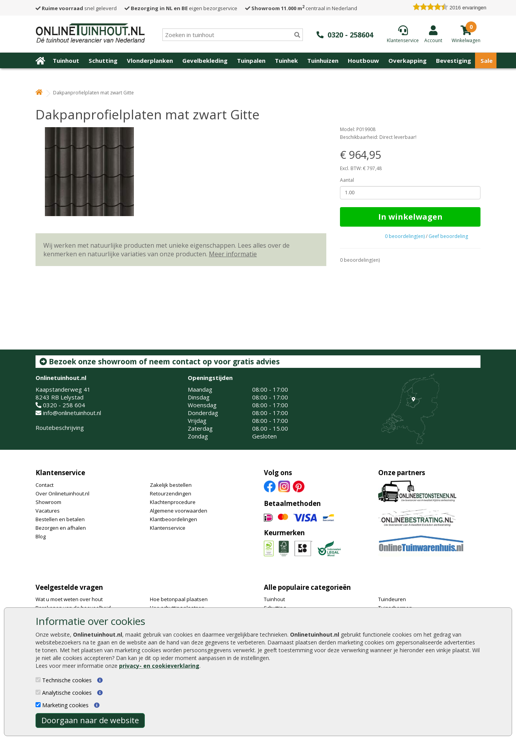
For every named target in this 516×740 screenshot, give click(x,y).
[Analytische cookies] (38, 692)
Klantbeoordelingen (173, 519)
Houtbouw (363, 60)
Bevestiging (453, 60)
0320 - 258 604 (64, 405)
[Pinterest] (298, 485)
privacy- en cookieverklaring (159, 665)
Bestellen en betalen (60, 519)
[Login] (433, 33)
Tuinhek (286, 60)
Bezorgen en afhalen (61, 527)
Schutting (103, 60)
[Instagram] (284, 485)
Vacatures (48, 510)
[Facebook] (270, 485)
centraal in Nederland (301, 8)
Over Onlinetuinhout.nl (62, 493)
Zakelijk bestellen (171, 484)
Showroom (48, 502)
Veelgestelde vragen (69, 587)
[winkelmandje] (466, 39)
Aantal (347, 180)
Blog (41, 536)
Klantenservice (60, 472)
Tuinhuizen (322, 60)
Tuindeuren (392, 599)
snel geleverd (76, 8)
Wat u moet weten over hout (69, 599)
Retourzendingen (170, 493)
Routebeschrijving (60, 427)
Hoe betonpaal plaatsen (179, 599)
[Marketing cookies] (38, 704)
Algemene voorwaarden (178, 510)
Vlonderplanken (150, 60)
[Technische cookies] (38, 679)
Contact (44, 484)
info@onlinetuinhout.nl (72, 413)
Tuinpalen (251, 60)
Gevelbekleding (205, 60)
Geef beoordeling (448, 236)
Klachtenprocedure (173, 502)
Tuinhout (66, 60)
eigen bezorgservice (181, 8)
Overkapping (407, 60)
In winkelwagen (410, 216)
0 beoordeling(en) (405, 236)
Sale (486, 60)
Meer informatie (233, 254)
